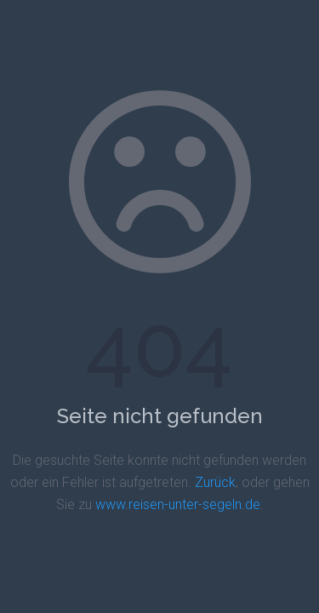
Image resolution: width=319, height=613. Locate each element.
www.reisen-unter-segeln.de (177, 504)
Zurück (215, 482)
